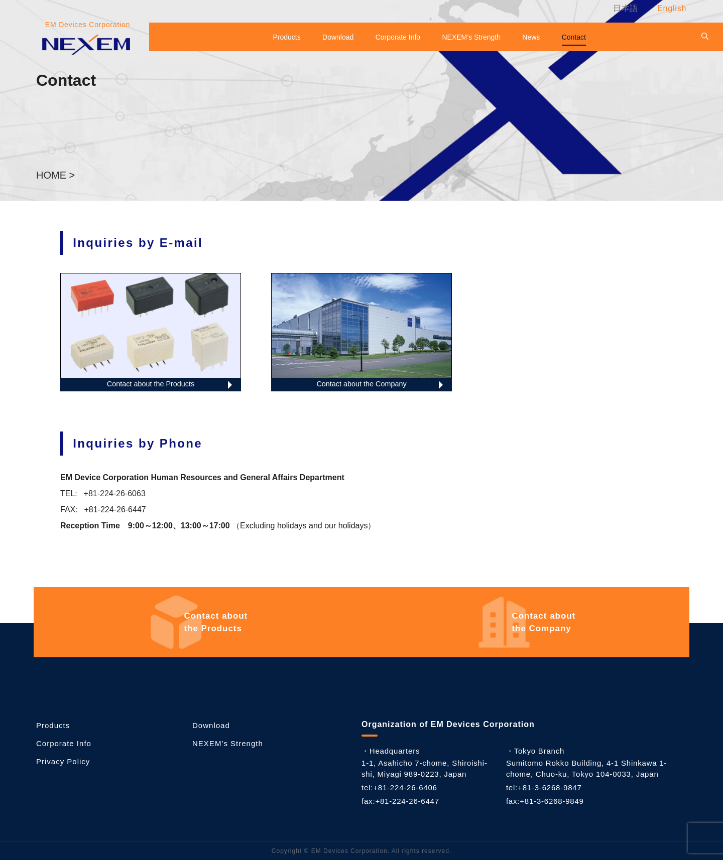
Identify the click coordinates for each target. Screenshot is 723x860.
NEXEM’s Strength (471, 37)
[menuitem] (623, 9)
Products (286, 37)
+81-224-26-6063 (115, 493)
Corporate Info (398, 37)
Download (337, 37)
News (531, 37)
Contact (574, 37)
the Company (545, 622)
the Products (217, 622)
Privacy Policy (63, 761)
